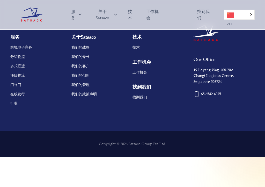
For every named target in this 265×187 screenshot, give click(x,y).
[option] (185, 12)
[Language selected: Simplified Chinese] (187, 14)
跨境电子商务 (21, 47)
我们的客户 (80, 65)
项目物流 (17, 75)
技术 (130, 15)
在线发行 (17, 93)
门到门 (15, 84)
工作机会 (152, 15)
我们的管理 (80, 84)
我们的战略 (80, 47)
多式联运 (17, 65)
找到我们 (203, 15)
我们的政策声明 (84, 93)
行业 (14, 103)
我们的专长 (80, 56)
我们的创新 (80, 75)
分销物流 (17, 56)
